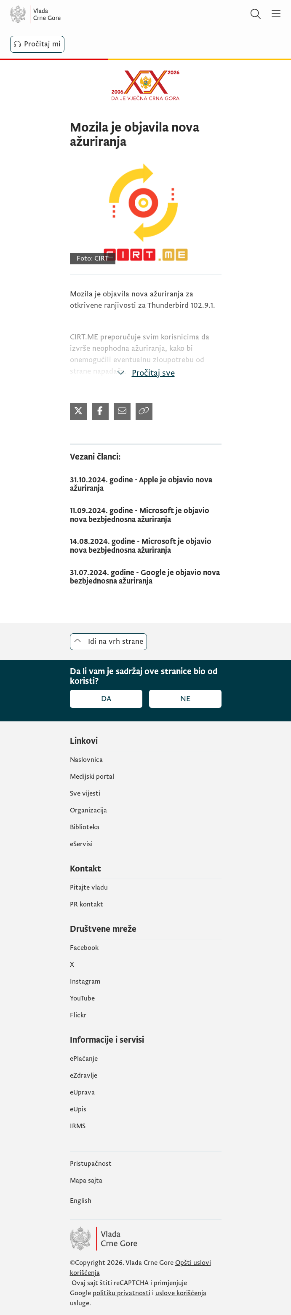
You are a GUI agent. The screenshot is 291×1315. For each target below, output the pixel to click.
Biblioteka (84, 827)
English (80, 1201)
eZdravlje (83, 1075)
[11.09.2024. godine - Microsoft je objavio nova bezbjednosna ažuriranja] (146, 515)
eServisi (81, 844)
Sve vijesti (85, 793)
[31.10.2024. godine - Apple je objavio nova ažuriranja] (146, 484)
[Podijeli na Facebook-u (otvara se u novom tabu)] (100, 411)
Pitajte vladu (89, 887)
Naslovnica (86, 760)
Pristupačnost (91, 1163)
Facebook (84, 948)
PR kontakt (86, 904)
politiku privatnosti (121, 1293)
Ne (185, 698)
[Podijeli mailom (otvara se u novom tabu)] (122, 411)
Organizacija (88, 810)
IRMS (77, 1126)
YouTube (82, 998)
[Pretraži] (255, 14)
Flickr (78, 1015)
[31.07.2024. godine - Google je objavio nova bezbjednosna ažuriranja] (146, 577)
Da (106, 698)
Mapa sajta (86, 1180)
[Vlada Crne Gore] (60, 14)
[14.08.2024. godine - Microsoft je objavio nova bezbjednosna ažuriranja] (146, 546)
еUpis (78, 1109)
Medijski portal (92, 776)
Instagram (85, 981)
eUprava (82, 1092)
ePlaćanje (84, 1058)
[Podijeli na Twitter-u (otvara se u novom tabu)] (78, 411)
